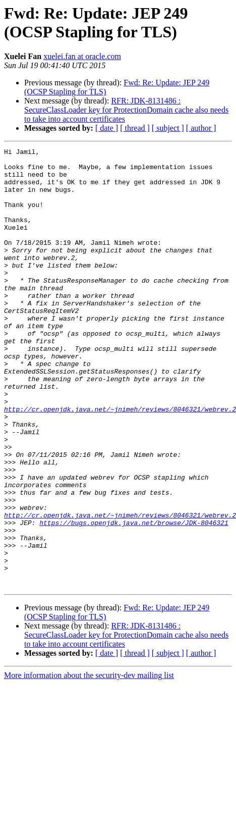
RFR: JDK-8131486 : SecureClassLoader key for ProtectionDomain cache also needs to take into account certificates (126, 109)
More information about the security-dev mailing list (89, 763)
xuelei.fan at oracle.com (82, 56)
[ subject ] (168, 128)
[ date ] (106, 128)
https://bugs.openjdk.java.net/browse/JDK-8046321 (133, 598)
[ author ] (201, 128)
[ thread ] (135, 128)
